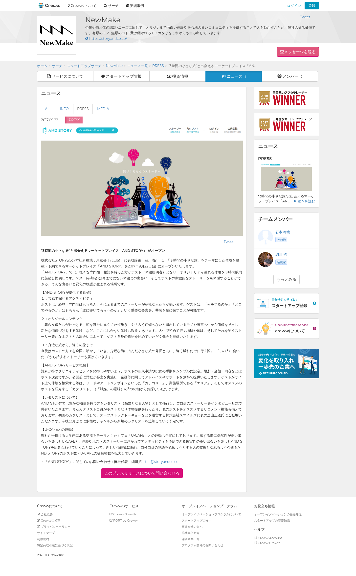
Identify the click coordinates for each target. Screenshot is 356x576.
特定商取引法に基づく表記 (55, 545)
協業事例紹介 (191, 533)
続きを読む (304, 201)
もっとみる (286, 279)
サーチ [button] (111, 5)
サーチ (57, 66)
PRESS (158, 66)
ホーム (42, 66)
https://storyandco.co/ (106, 38)
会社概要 (45, 514)
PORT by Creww (124, 520)
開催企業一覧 (191, 539)
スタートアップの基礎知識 (272, 520)
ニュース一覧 (137, 66)
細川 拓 (281, 254)
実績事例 (135, 5)
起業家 (281, 262)
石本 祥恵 (282, 232)
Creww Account (268, 538)
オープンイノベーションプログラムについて (211, 514)
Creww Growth (123, 514)
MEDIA (103, 109)
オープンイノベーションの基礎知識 (278, 514)
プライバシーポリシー (53, 526)
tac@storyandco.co (161, 461)
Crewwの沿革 (48, 520)
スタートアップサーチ (84, 66)
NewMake (114, 66)
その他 (281, 239)
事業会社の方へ (192, 526)
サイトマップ (46, 533)
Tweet (305, 17)
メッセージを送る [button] (300, 51)
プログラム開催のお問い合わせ (202, 545)
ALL (48, 109)
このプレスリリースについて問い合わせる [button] (141, 473)
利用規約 (43, 539)
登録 (311, 5)
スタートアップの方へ (196, 520)
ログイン (294, 5)
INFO (64, 109)
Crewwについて (82, 5)
